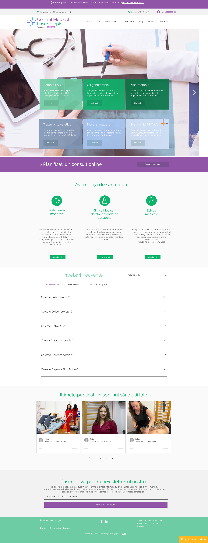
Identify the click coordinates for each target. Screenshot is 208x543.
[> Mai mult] (57, 257)
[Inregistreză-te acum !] (105, 505)
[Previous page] (89, 458)
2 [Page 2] (100, 458)
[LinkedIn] (107, 521)
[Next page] (118, 458)
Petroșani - (46, 27)
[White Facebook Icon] (101, 521)
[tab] (52, 284)
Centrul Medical (53, 21)
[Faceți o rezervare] (153, 164)
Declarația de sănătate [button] (133, 2)
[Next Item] (194, 92)
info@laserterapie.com (59, 528)
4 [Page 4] (112, 458)
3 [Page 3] (106, 458)
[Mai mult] (51, 103)
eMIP (124, 534)
